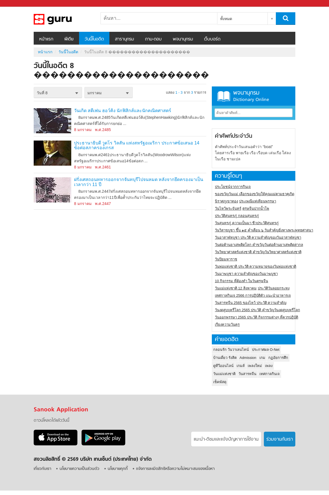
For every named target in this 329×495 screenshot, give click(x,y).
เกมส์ (241, 366)
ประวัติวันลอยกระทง (273, 288)
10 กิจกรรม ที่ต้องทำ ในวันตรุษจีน (241, 281)
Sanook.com (17, 3)
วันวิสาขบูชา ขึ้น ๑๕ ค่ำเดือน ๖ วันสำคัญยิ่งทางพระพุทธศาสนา (264, 230)
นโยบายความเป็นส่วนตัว (79, 469)
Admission (248, 358)
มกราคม (94, 93)
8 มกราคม (83, 129)
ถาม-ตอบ (153, 39)
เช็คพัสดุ (219, 382)
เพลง (268, 366)
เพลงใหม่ (255, 366)
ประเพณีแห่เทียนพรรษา (257, 201)
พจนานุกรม (183, 39)
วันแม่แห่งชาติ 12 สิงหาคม (236, 288)
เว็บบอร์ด (212, 39)
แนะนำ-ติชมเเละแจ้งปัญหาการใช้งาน (226, 439)
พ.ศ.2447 (103, 203)
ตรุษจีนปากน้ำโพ (255, 208)
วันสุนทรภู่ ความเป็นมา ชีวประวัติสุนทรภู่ (247, 223)
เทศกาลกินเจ (269, 374)
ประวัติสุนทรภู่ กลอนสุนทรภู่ (237, 216)
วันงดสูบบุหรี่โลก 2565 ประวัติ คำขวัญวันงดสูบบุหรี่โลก (257, 310)
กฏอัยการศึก (278, 358)
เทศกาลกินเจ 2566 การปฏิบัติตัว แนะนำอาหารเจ (253, 295)
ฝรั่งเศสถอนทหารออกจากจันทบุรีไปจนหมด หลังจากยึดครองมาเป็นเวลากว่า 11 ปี (138, 182)
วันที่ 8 (42, 93)
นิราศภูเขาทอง (226, 201)
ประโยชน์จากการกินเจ (233, 187)
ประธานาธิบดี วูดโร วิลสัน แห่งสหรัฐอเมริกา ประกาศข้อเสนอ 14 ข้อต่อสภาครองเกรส (136, 145)
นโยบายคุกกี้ (118, 469)
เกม (262, 358)
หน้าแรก (46, 39)
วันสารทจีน (247, 374)
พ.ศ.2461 (103, 167)
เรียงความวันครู (227, 324)
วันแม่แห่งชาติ (224, 374)
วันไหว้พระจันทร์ (228, 208)
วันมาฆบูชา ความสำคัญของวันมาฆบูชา (246, 274)
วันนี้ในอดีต (94, 39)
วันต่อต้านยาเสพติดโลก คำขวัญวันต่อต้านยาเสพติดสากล (259, 245)
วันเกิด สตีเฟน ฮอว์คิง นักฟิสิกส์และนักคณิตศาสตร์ (122, 110)
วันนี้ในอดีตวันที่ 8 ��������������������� (63, 19)
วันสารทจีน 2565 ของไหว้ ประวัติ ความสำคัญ (250, 303)
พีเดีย (68, 39)
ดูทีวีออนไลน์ (223, 366)
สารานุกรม (124, 39)
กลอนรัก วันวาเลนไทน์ (231, 349)
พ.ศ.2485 (103, 129)
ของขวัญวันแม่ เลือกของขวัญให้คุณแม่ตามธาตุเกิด (254, 194)
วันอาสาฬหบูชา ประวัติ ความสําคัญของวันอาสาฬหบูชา (258, 237)
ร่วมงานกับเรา (279, 439)
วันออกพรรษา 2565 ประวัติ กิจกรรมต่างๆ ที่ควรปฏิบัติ (256, 317)
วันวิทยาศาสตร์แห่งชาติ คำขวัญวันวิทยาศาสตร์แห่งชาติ (258, 252)
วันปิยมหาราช (226, 259)
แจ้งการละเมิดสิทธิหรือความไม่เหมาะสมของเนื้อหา (175, 469)
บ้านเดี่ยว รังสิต (225, 358)
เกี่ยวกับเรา (42, 469)
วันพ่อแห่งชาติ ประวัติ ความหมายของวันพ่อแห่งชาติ (255, 266)
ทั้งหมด (226, 18)
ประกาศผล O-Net (265, 349)
